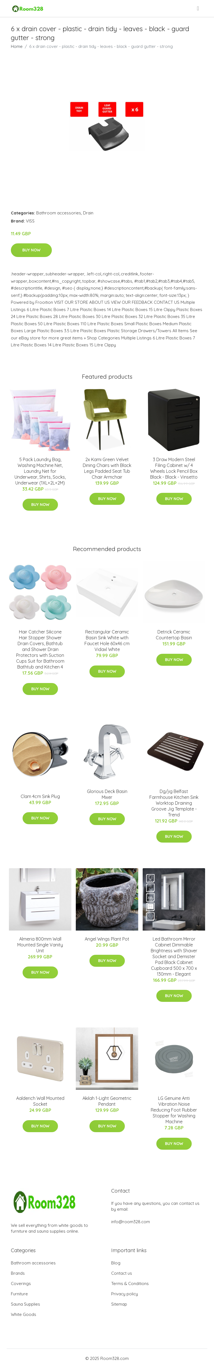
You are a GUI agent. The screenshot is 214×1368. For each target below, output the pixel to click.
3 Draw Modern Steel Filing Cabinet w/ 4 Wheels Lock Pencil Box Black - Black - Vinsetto (174, 468)
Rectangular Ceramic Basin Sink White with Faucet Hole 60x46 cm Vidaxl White (107, 640)
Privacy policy (124, 1293)
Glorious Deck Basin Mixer (107, 794)
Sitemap (119, 1304)
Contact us (121, 1273)
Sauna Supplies (25, 1304)
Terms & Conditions (130, 1283)
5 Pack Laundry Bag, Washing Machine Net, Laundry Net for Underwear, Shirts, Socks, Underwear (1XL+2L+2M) (40, 471)
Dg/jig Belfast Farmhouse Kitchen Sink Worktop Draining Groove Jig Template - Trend (173, 803)
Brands (18, 1273)
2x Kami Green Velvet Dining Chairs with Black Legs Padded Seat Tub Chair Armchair (107, 468)
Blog (115, 1263)
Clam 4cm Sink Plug (40, 796)
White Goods (23, 1314)
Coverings (21, 1283)
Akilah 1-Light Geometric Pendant (107, 1101)
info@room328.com (130, 1221)
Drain (88, 213)
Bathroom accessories (58, 213)
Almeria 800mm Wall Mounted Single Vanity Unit (40, 944)
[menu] (198, 8)
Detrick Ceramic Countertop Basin (174, 634)
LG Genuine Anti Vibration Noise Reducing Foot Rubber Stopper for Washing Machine (174, 1109)
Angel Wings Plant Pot (107, 939)
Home (17, 46)
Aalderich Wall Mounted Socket (40, 1101)
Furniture (19, 1293)
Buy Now (31, 250)
